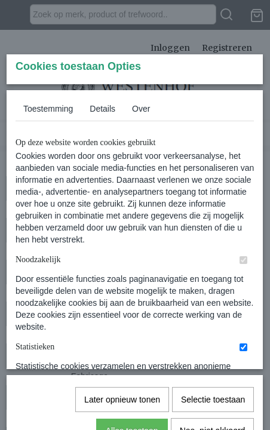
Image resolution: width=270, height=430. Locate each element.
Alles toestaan (132, 387)
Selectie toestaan (213, 356)
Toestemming (48, 197)
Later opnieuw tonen (122, 356)
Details (102, 197)
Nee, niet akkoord (213, 387)
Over (141, 197)
